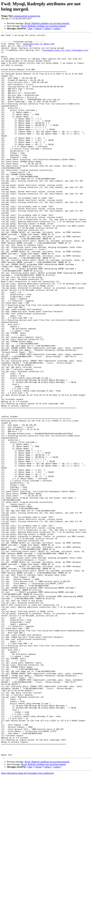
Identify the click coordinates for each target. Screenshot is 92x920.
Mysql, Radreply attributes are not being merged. (47, 23)
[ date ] (30, 28)
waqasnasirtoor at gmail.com (26, 16)
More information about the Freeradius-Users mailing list (27, 917)
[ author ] (57, 28)
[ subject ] (47, 28)
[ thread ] (38, 28)
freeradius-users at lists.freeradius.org (65, 53)
